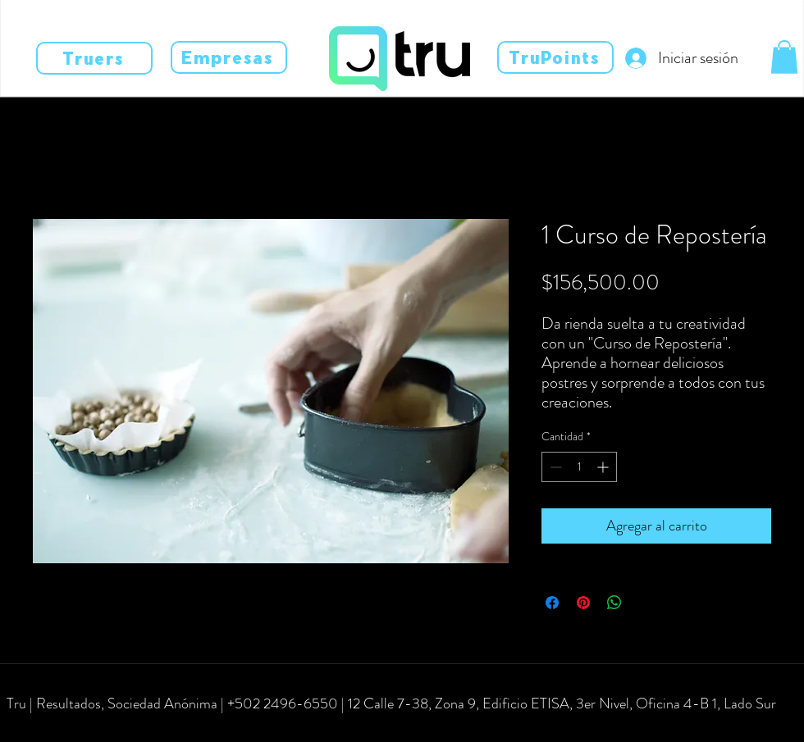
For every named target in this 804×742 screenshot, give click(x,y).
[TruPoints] (555, 57)
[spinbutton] (579, 467)
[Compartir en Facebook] (552, 602)
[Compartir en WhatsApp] (614, 602)
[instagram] (57, 727)
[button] (784, 57)
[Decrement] (554, 467)
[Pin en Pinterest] (583, 602)
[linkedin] (82, 727)
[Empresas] (229, 57)
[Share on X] (646, 602)
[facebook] (33, 727)
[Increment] (604, 467)
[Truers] (94, 58)
